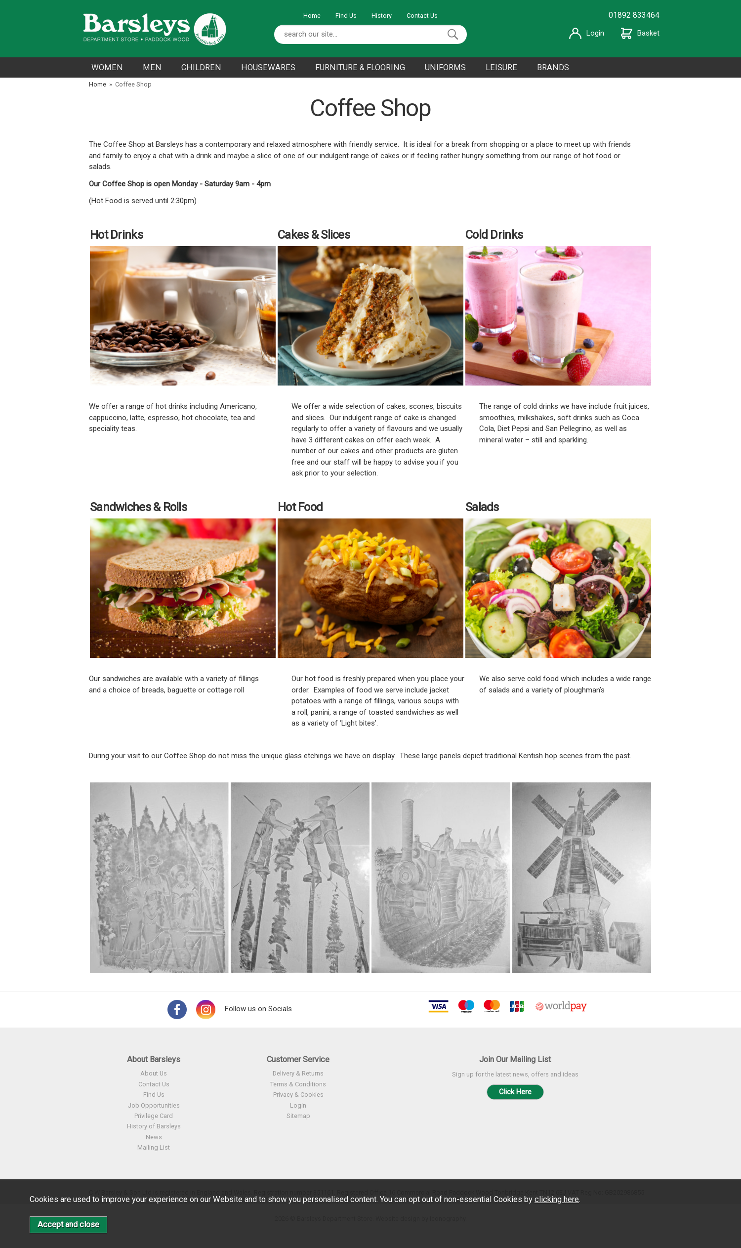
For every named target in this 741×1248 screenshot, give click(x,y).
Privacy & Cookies (298, 1094)
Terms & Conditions (298, 1084)
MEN (152, 67)
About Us (153, 1073)
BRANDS (553, 67)
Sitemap (298, 1115)
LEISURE (501, 67)
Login (586, 33)
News (154, 1137)
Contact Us (422, 15)
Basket (640, 33)
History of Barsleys (154, 1126)
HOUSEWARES (268, 67)
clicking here (557, 1199)
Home (312, 15)
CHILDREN (201, 67)
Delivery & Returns (298, 1073)
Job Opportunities (154, 1105)
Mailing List (153, 1147)
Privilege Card (153, 1115)
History (381, 15)
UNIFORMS (445, 67)
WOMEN (107, 67)
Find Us (346, 15)
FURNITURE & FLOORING (360, 67)
